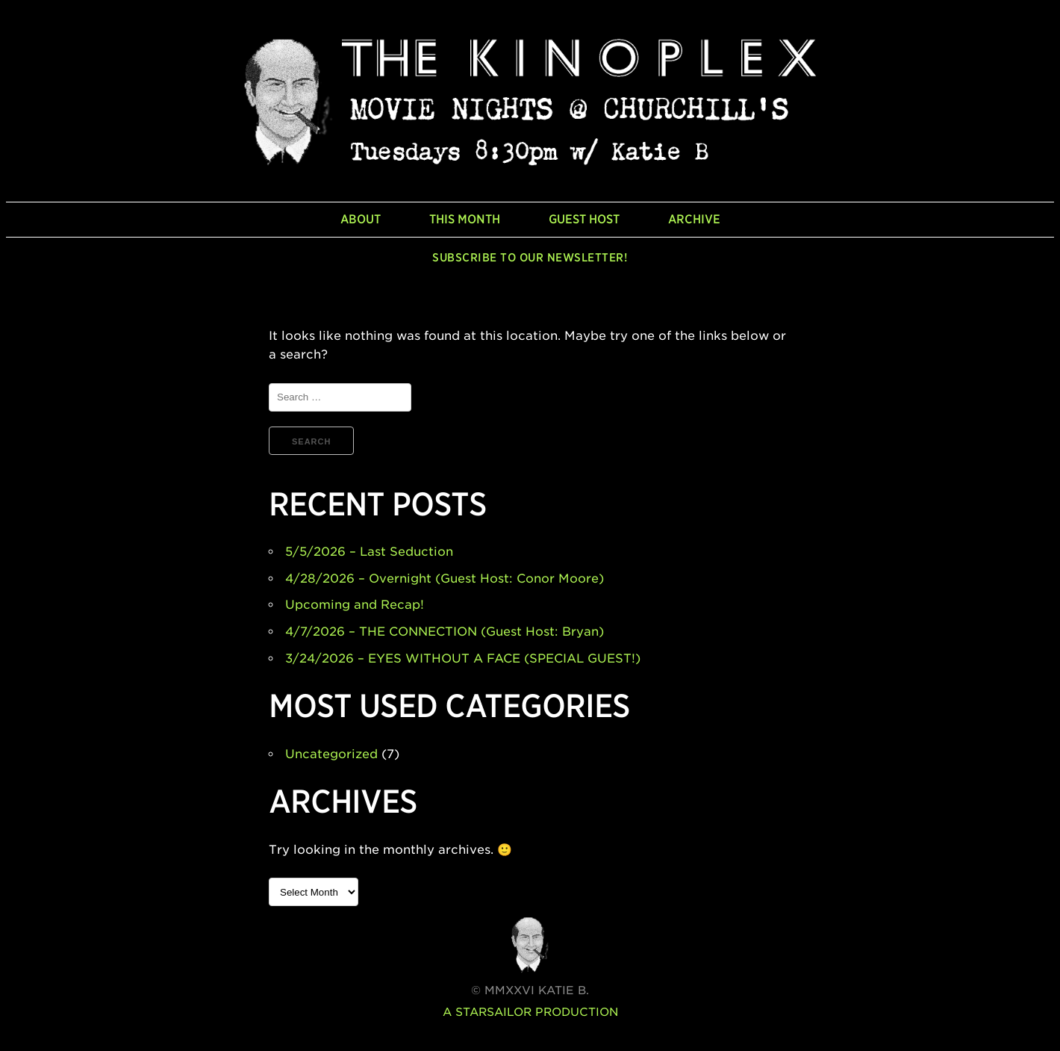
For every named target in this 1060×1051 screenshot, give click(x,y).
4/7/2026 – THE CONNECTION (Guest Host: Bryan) (444, 631)
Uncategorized (331, 754)
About (360, 219)
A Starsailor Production (530, 1012)
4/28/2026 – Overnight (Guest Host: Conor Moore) (444, 578)
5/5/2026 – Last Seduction (369, 552)
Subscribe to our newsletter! (530, 257)
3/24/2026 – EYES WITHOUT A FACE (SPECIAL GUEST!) (462, 658)
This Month (464, 219)
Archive (694, 219)
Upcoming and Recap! (354, 605)
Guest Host (584, 219)
